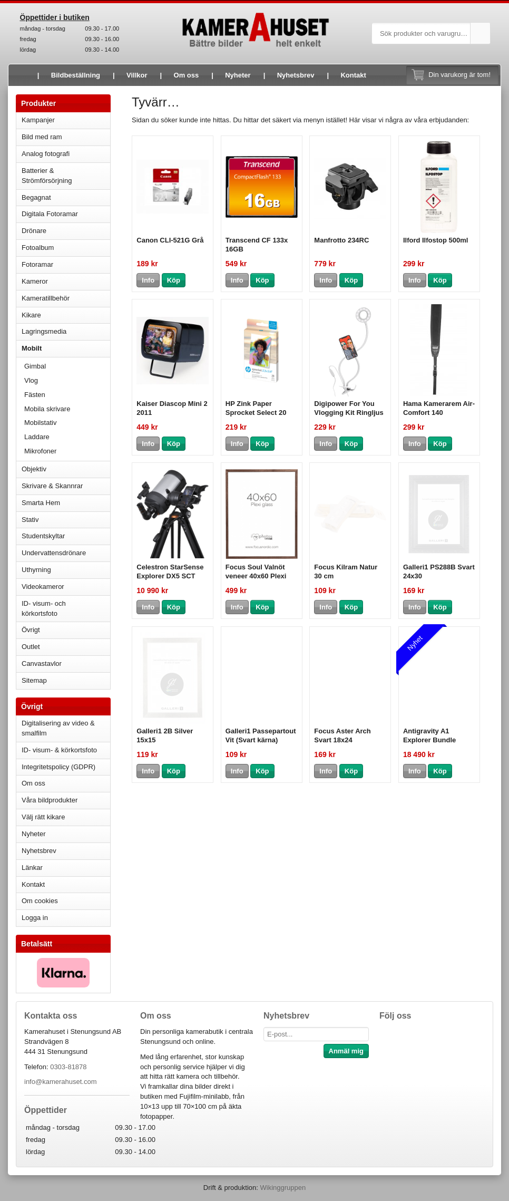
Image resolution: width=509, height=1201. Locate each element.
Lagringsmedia (66, 331)
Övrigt (31, 630)
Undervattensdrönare (66, 553)
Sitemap (34, 680)
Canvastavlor (42, 663)
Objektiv (66, 469)
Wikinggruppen (283, 1188)
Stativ (66, 520)
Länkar (32, 867)
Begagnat (66, 197)
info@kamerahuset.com (60, 1082)
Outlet (31, 647)
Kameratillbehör (66, 298)
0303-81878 (68, 1067)
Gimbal (35, 366)
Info (148, 280)
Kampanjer (38, 120)
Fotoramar (66, 264)
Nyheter (237, 75)
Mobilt (66, 348)
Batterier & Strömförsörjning (66, 176)
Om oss (186, 75)
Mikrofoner (40, 451)
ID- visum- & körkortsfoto (59, 750)
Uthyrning (36, 570)
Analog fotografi (66, 154)
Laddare (37, 437)
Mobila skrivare (47, 409)
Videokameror (66, 586)
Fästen (34, 395)
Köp (173, 280)
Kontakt (353, 75)
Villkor (137, 75)
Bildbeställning (75, 75)
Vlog (31, 380)
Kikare (66, 315)
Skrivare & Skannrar (66, 486)
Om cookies (40, 901)
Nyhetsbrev (296, 75)
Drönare (66, 231)
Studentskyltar (43, 536)
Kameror (66, 281)
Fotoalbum (66, 247)
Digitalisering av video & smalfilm (58, 728)
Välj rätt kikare (43, 817)
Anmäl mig (346, 1051)
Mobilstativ (40, 423)
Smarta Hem (41, 503)
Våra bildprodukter (49, 800)
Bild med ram (66, 137)
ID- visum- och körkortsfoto (44, 608)
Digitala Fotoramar (50, 214)
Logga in (35, 918)
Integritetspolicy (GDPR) (58, 767)
